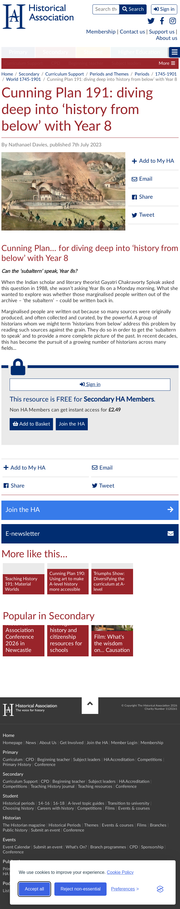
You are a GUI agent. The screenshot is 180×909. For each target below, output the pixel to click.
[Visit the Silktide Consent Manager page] (160, 889)
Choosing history (18, 808)
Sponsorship (152, 847)
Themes (91, 825)
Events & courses (134, 808)
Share (142, 197)
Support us (161, 32)
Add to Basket (31, 424)
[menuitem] (18, 52)
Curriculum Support (23, 63)
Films (110, 808)
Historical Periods (65, 825)
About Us (48, 743)
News (31, 743)
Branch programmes (108, 847)
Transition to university (128, 803)
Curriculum (12, 760)
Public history (15, 830)
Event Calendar (16, 847)
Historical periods (19, 803)
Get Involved (71, 743)
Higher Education (139, 52)
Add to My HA (152, 161)
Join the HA (72, 424)
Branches (158, 825)
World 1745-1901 (23, 79)
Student (93, 52)
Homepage (12, 743)
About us (166, 38)
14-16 (44, 803)
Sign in (90, 384)
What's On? (76, 847)
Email (141, 179)
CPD (55, 63)
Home (7, 74)
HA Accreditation (119, 760)
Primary (18, 52)
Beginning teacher (85, 63)
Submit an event (45, 830)
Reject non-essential (80, 889)
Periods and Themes (109, 74)
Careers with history (55, 808)
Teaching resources (95, 786)
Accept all (34, 889)
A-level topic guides (86, 803)
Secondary (55, 52)
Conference (45, 765)
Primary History (17, 765)
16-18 (59, 803)
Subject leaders (126, 63)
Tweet (142, 215)
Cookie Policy (120, 872)
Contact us (132, 32)
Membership (101, 32)
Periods (142, 74)
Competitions (149, 760)
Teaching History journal (53, 786)
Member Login (124, 743)
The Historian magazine (24, 825)
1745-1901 (166, 74)
